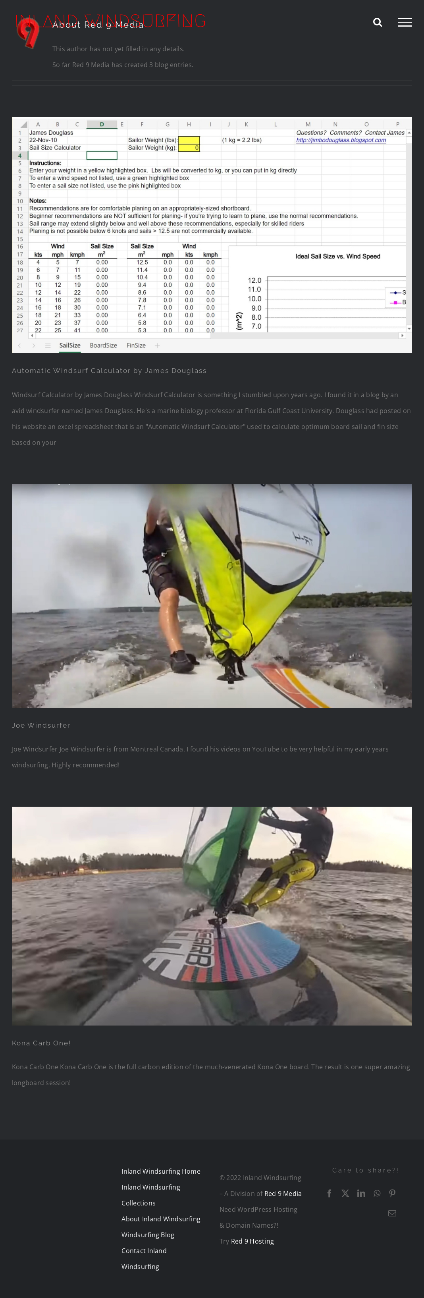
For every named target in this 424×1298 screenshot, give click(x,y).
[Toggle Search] (377, 22)
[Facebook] (329, 1193)
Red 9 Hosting (252, 1241)
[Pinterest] (392, 1193)
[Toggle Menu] (405, 22)
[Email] (392, 1213)
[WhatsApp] (377, 1193)
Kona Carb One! (41, 1043)
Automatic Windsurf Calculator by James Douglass (109, 371)
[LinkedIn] (361, 1193)
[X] (345, 1193)
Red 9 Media (283, 1193)
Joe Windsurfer (41, 725)
